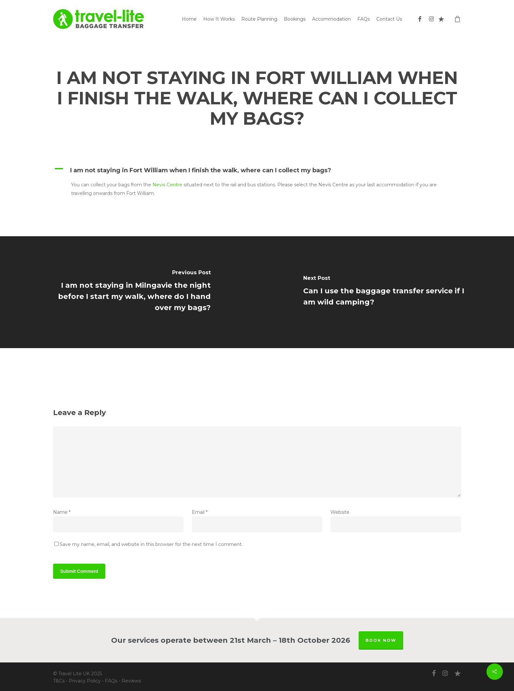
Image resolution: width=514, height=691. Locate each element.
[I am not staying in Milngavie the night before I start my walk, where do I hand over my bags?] (128, 292)
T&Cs (59, 681)
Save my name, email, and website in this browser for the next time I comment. (151, 544)
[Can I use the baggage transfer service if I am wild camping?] (385, 292)
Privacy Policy (85, 681)
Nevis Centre (167, 185)
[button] (257, 170)
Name (61, 512)
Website (339, 512)
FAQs (111, 681)
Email (200, 512)
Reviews (131, 681)
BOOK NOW (381, 640)
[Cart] (457, 19)
